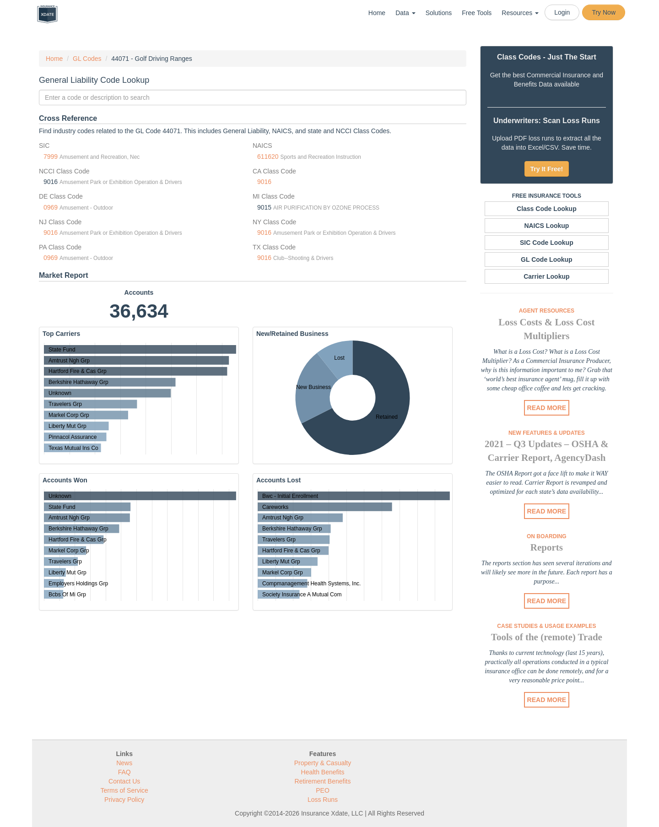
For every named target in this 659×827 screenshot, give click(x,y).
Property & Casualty (322, 763)
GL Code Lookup (547, 259)
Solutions (439, 12)
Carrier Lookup (546, 276)
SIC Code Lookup (546, 242)
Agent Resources (546, 311)
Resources (520, 12)
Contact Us (124, 781)
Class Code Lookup (547, 208)
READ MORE (547, 407)
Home (376, 12)
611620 (268, 156)
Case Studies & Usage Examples (546, 626)
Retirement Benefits (323, 781)
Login (562, 12)
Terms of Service (124, 790)
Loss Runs (323, 799)
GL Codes (87, 58)
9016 (264, 181)
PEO (323, 790)
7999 (50, 156)
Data (405, 12)
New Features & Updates (546, 433)
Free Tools (477, 12)
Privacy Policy (124, 799)
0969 (50, 207)
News (124, 763)
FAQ (124, 772)
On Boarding (547, 536)
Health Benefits (323, 772)
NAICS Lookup (546, 225)
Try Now (604, 12)
